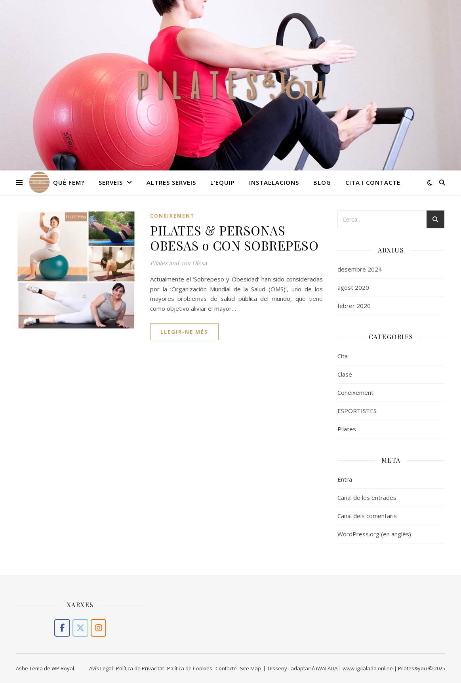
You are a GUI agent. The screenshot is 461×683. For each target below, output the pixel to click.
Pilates (346, 429)
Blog (322, 182)
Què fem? (68, 182)
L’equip (222, 182)
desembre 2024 (359, 269)
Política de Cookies (189, 668)
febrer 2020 (354, 306)
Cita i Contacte (372, 182)
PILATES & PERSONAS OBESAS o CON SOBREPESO (234, 238)
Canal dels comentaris (367, 516)
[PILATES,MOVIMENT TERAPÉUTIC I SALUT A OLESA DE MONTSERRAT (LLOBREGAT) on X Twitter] (80, 628)
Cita (342, 356)
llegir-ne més (184, 331)
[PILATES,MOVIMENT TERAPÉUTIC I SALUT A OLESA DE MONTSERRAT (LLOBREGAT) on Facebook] (62, 628)
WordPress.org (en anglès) (374, 534)
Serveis (111, 182)
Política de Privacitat (140, 668)
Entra (344, 479)
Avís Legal (101, 668)
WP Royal (62, 668)
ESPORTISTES (357, 411)
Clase (344, 374)
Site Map (250, 668)
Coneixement (172, 215)
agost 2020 (353, 287)
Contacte (226, 668)
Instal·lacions (274, 182)
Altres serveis (171, 182)
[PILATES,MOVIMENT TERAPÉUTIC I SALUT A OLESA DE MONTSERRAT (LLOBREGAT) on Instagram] (99, 628)
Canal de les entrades (366, 497)
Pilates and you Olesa (178, 263)
